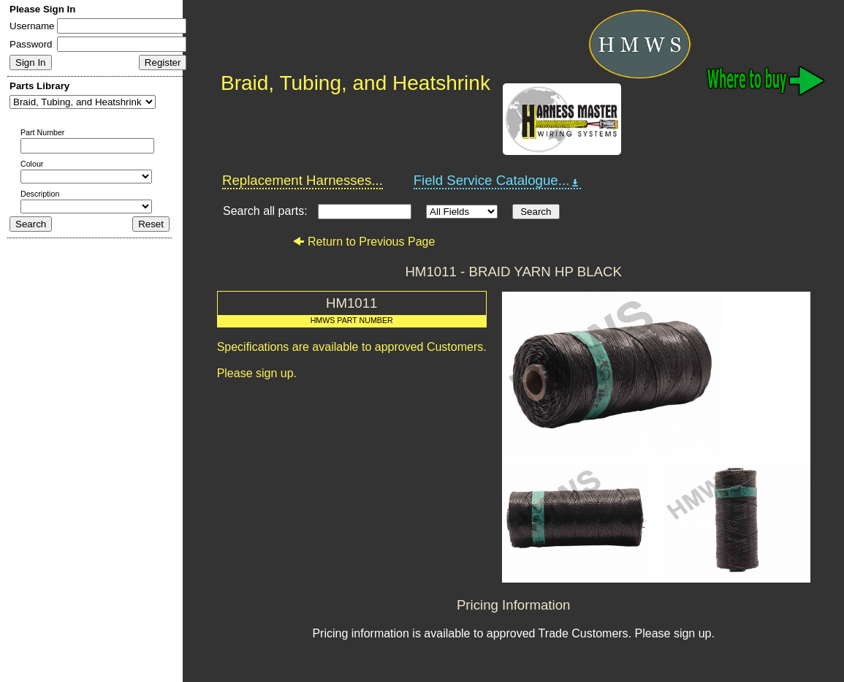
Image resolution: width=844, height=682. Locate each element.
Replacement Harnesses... (302, 180)
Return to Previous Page (363, 241)
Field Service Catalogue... (498, 181)
